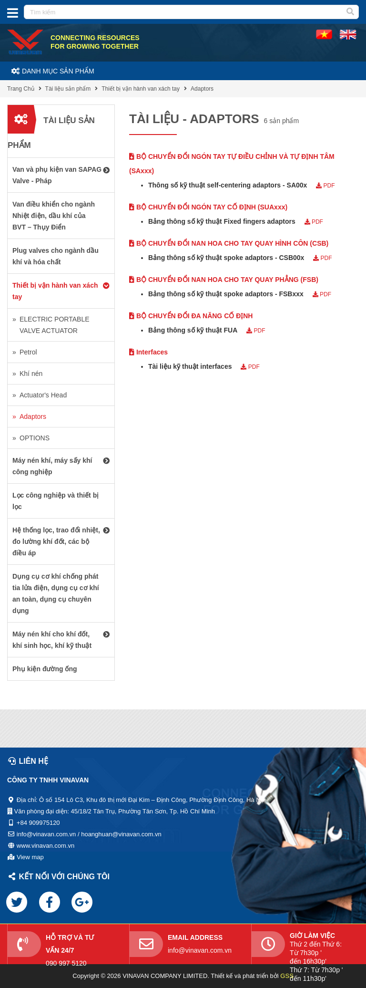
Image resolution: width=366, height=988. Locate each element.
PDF (325, 185)
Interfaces (148, 352)
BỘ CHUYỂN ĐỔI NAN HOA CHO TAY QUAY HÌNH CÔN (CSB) (228, 243)
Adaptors (202, 88)
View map (30, 857)
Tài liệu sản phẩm (68, 88)
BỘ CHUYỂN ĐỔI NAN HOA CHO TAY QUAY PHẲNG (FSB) (223, 279)
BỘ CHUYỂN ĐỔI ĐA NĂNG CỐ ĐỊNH (191, 316)
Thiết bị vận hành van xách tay (141, 88)
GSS (286, 975)
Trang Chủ (20, 88)
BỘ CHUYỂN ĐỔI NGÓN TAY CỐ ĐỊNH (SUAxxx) (208, 207)
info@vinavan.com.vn (200, 950)
